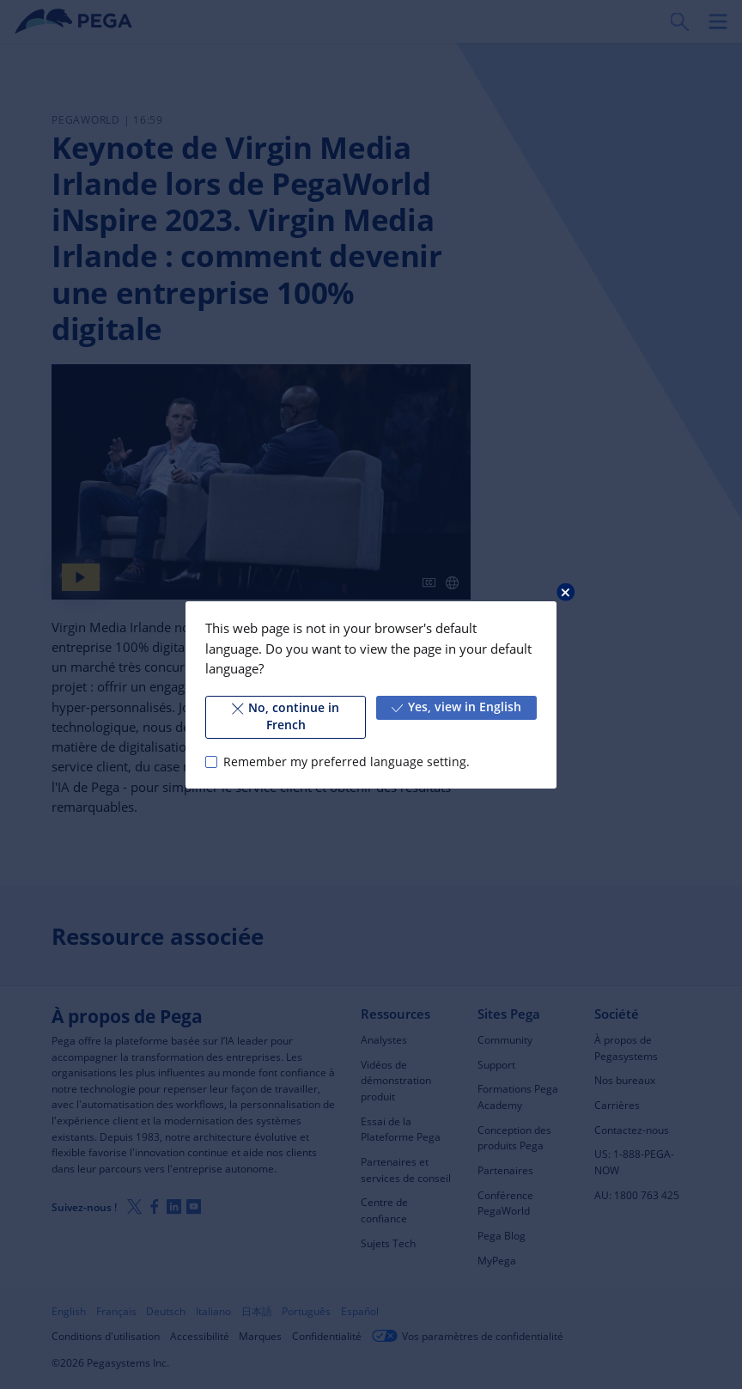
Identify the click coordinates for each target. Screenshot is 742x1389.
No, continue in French (285, 716)
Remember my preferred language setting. (346, 761)
